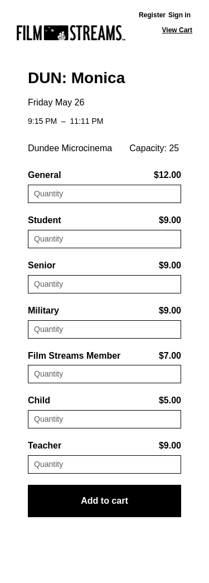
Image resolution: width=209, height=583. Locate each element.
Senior (42, 265)
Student (44, 220)
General (44, 175)
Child (39, 400)
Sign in (179, 15)
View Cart (177, 30)
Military (43, 310)
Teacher (44, 445)
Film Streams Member (74, 355)
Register (152, 15)
